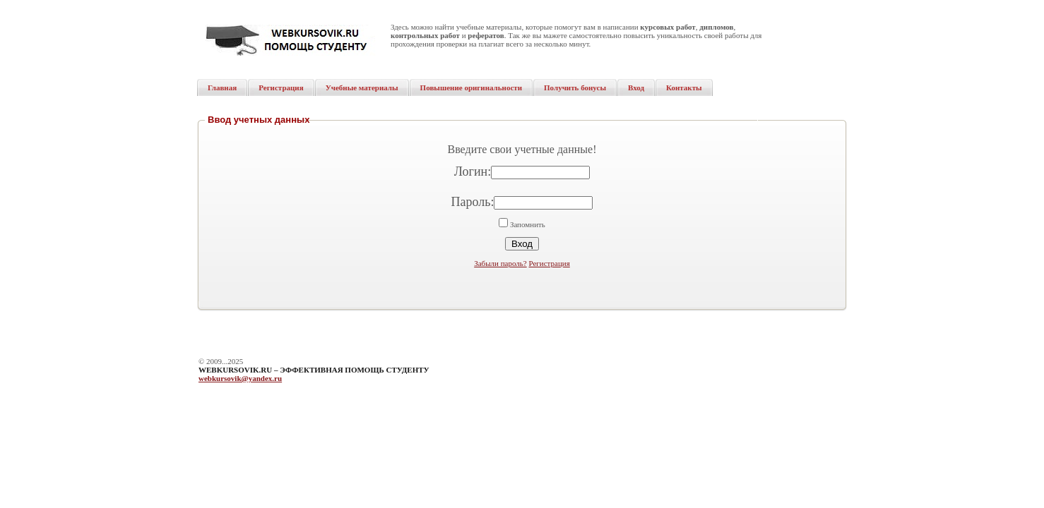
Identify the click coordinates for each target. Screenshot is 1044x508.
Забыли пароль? (500, 263)
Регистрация (548, 263)
